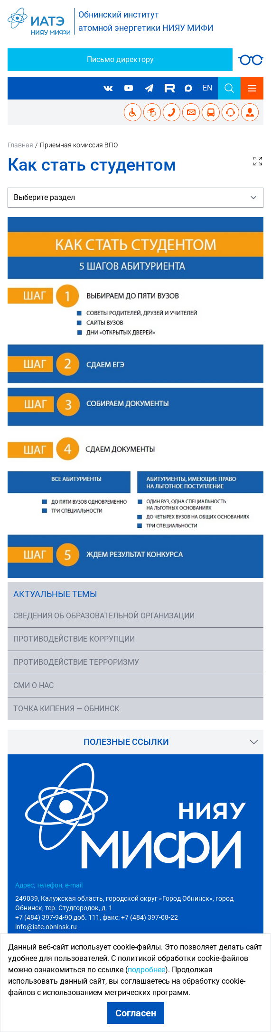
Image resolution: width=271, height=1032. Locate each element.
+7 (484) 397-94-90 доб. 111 (57, 917)
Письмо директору (120, 59)
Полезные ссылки (126, 742)
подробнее (146, 969)
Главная (20, 145)
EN (207, 87)
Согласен (135, 1013)
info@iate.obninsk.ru (46, 927)
